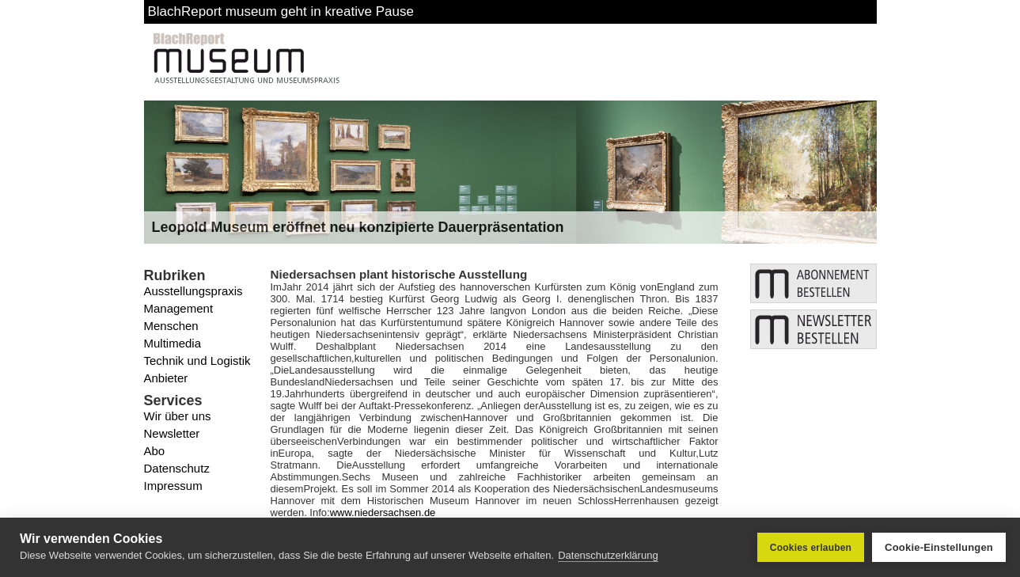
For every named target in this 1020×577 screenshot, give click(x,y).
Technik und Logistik (197, 360)
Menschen (171, 325)
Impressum (173, 485)
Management (179, 308)
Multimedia (173, 343)
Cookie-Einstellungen (939, 547)
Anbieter (166, 378)
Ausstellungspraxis (193, 291)
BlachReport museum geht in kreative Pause (281, 11)
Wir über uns (177, 416)
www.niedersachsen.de (383, 512)
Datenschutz (177, 468)
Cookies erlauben (810, 547)
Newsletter (172, 433)
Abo (154, 450)
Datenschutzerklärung (608, 555)
